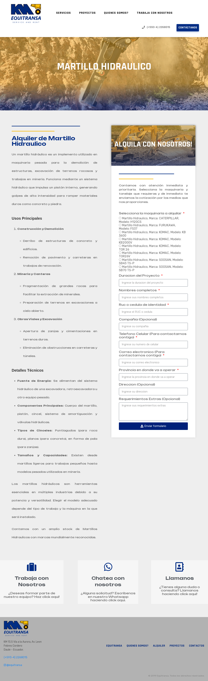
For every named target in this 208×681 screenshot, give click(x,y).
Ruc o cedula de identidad (143, 305)
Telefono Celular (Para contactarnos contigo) (153, 335)
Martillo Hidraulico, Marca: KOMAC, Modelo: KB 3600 (152, 233)
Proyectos (87, 13)
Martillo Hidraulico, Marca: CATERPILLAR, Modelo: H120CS (149, 219)
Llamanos (179, 578)
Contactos (196, 646)
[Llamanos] (179, 567)
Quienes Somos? (116, 13)
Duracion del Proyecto (139, 275)
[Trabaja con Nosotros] (31, 567)
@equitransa (13, 665)
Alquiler (159, 646)
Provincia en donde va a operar (147, 370)
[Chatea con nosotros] (108, 567)
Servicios (63, 13)
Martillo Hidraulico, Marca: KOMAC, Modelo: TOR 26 (150, 247)
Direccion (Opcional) (137, 384)
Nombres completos (138, 290)
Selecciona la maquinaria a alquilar (150, 213)
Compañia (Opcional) (138, 319)
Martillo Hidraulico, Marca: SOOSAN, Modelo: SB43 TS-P (151, 261)
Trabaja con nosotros (155, 13)
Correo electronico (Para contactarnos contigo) (141, 353)
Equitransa (114, 646)
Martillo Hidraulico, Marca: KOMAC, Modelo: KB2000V (150, 240)
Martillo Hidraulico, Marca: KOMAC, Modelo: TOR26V (150, 254)
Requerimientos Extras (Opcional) (149, 399)
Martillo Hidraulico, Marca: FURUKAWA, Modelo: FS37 (147, 226)
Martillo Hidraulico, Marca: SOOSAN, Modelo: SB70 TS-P (151, 268)
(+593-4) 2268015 (156, 27)
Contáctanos (187, 28)
